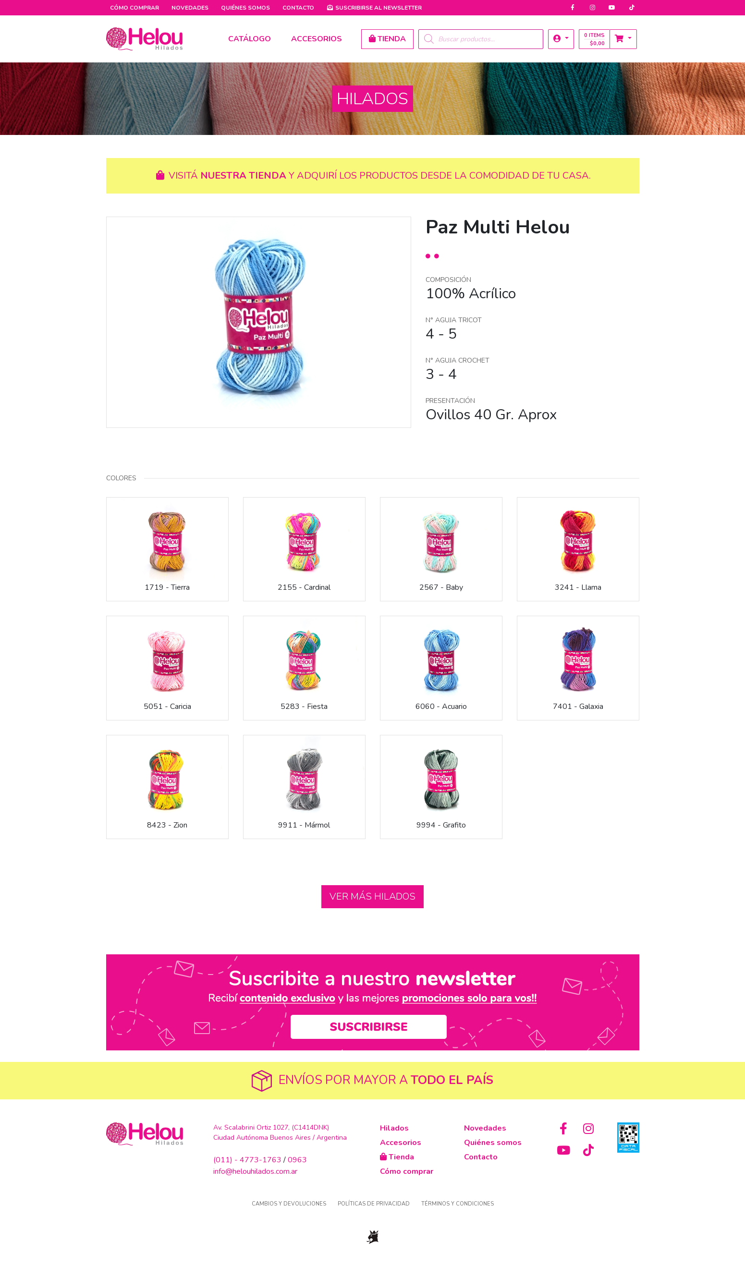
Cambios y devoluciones (289, 1203)
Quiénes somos (245, 8)
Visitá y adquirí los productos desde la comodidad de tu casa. (372, 175)
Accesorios (400, 1142)
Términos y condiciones (457, 1203)
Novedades (189, 8)
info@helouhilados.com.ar (255, 1171)
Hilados (394, 1128)
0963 (297, 1160)
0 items (594, 39)
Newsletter (374, 8)
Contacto (298, 8)
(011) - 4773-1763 (247, 1160)
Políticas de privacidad (374, 1203)
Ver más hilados (372, 896)
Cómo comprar (134, 8)
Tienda (397, 1157)
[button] (561, 39)
